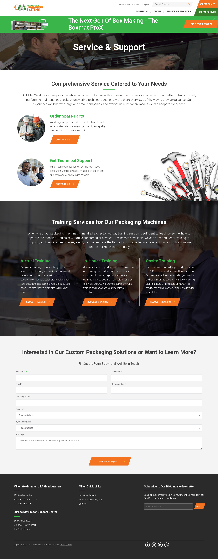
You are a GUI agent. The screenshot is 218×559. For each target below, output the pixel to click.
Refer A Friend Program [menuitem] (90, 499)
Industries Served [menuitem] (87, 495)
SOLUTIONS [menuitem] (142, 11)
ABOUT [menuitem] (157, 11)
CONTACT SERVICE (207, 12)
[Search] (172, 4)
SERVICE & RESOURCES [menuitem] (179, 11)
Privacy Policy (66, 545)
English (146, 5)
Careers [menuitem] (82, 503)
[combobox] (146, 4)
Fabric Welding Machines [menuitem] (128, 5)
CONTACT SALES (207, 4)
